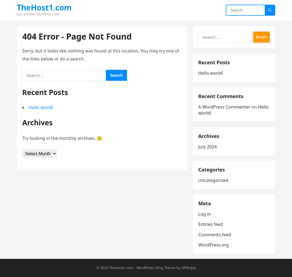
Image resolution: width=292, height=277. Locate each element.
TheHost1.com (44, 7)
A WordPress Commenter (224, 107)
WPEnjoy (188, 267)
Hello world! (41, 107)
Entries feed (210, 224)
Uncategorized (213, 180)
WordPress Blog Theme (155, 267)
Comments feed (214, 235)
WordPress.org (213, 245)
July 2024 (207, 147)
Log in (204, 214)
